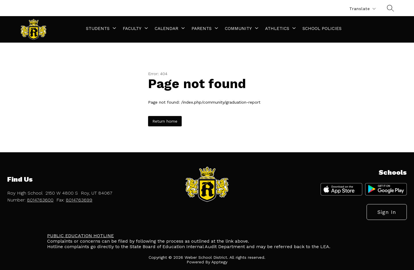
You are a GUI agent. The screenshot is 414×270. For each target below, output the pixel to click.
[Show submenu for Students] (98, 28)
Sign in (386, 212)
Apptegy (219, 262)
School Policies (322, 28)
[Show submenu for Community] (238, 28)
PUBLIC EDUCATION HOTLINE (80, 235)
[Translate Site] (362, 8)
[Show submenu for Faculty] (132, 28)
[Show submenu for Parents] (201, 28)
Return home (164, 121)
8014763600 (40, 200)
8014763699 (79, 200)
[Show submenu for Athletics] (277, 28)
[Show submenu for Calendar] (166, 28)
